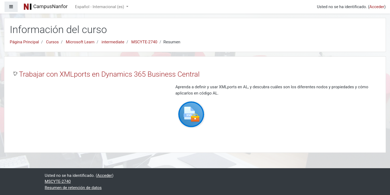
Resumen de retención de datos (73, 187)
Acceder (376, 6)
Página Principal (24, 42)
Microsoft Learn (80, 42)
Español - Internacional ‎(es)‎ (100, 6)
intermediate (113, 42)
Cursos (52, 42)
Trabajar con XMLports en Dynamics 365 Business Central (109, 74)
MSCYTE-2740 (144, 42)
